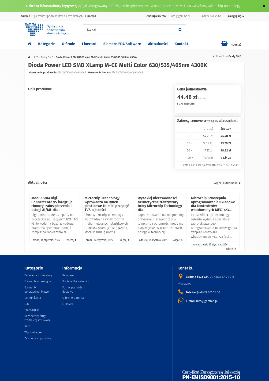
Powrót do (227, 56)
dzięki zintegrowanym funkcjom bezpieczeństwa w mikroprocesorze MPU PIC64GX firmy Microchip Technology (159, 6)
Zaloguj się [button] (236, 16)
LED (36, 57)
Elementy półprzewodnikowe (36, 289)
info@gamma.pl (180, 16)
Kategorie (46, 43)
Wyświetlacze (33, 332)
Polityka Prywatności (75, 281)
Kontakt (181, 43)
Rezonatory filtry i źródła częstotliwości (37, 318)
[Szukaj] (180, 29)
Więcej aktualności (227, 183)
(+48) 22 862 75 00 (210, 16)
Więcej (72, 240)
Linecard (89, 43)
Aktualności (158, 43)
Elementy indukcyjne (37, 281)
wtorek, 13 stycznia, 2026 (153, 240)
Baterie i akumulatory (38, 275)
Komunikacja (32, 298)
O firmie (68, 43)
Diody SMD (47, 57)
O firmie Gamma (73, 298)
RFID (27, 326)
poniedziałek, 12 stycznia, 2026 (210, 244)
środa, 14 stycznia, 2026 (46, 240)
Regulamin (69, 275)
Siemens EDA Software (122, 43)
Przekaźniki (31, 310)
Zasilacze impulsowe (37, 338)
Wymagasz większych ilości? (221, 121)
